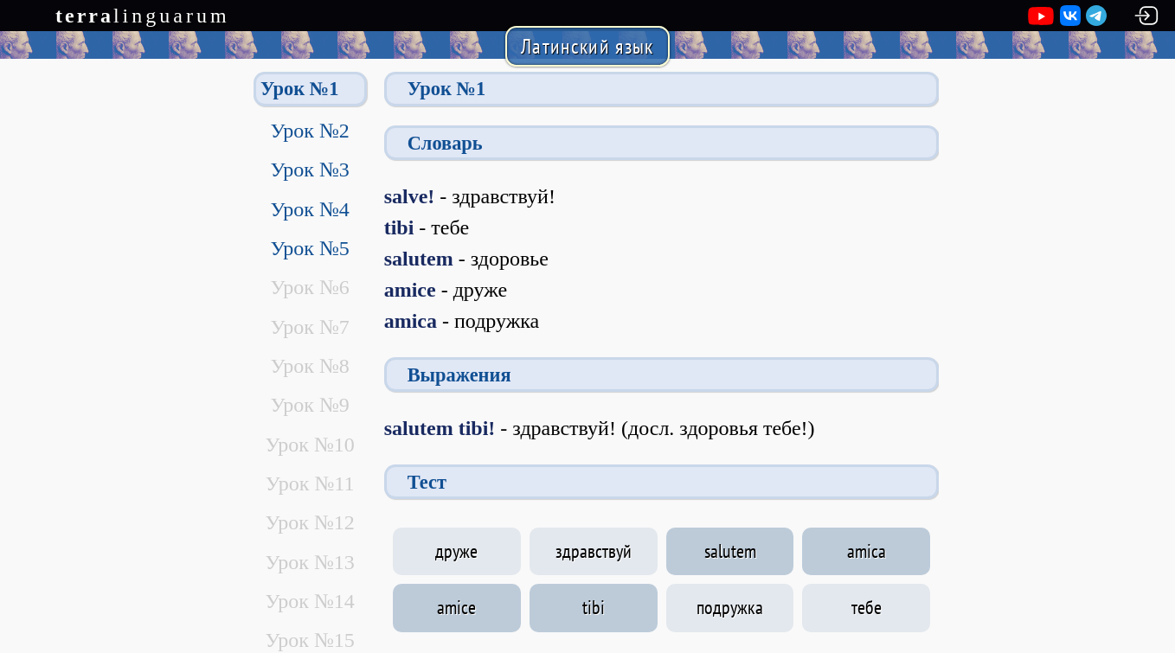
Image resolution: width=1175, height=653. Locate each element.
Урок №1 (299, 88)
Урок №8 (309, 366)
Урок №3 (309, 169)
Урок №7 (309, 327)
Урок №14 (309, 601)
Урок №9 (309, 405)
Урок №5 (309, 248)
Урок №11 (310, 483)
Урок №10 (309, 444)
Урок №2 (309, 130)
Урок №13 (309, 562)
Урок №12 (309, 522)
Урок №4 (309, 209)
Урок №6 (309, 287)
